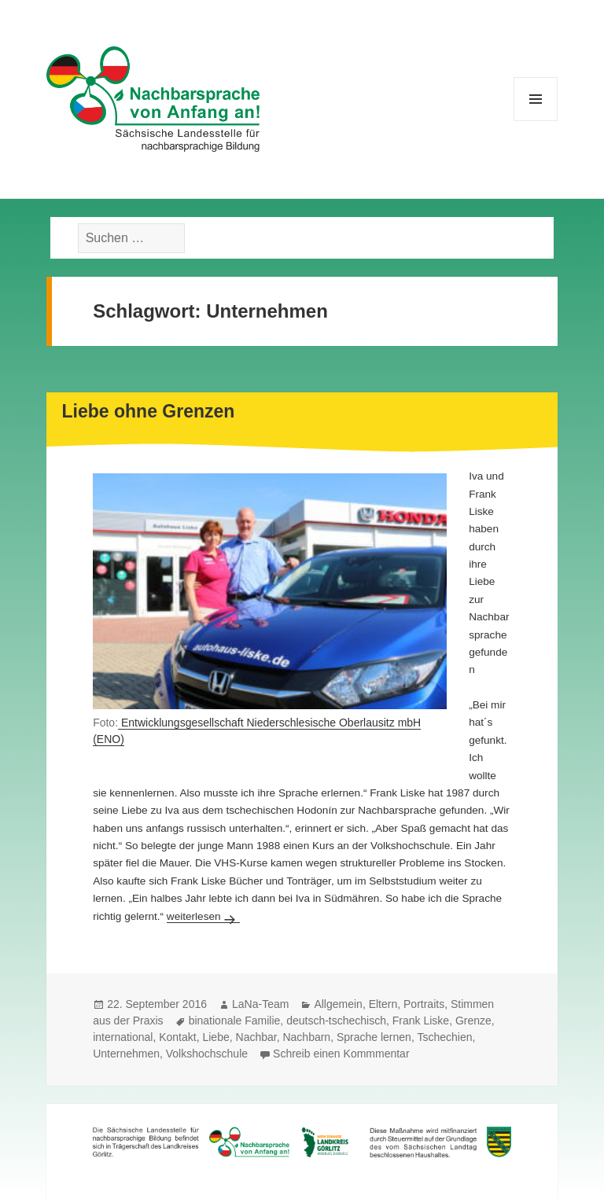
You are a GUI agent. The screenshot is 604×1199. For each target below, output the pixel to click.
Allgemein (338, 1004)
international (123, 1037)
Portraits (423, 1004)
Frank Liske (420, 1020)
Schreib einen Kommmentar (341, 1053)
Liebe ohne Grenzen (148, 411)
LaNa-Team (260, 1004)
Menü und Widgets (536, 120)
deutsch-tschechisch (336, 1020)
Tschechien (444, 1037)
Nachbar (256, 1037)
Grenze (473, 1020)
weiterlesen (203, 916)
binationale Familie (235, 1020)
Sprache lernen (374, 1037)
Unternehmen (126, 1053)
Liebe (215, 1037)
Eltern (383, 1004)
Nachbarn (306, 1037)
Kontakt (177, 1037)
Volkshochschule (207, 1053)
